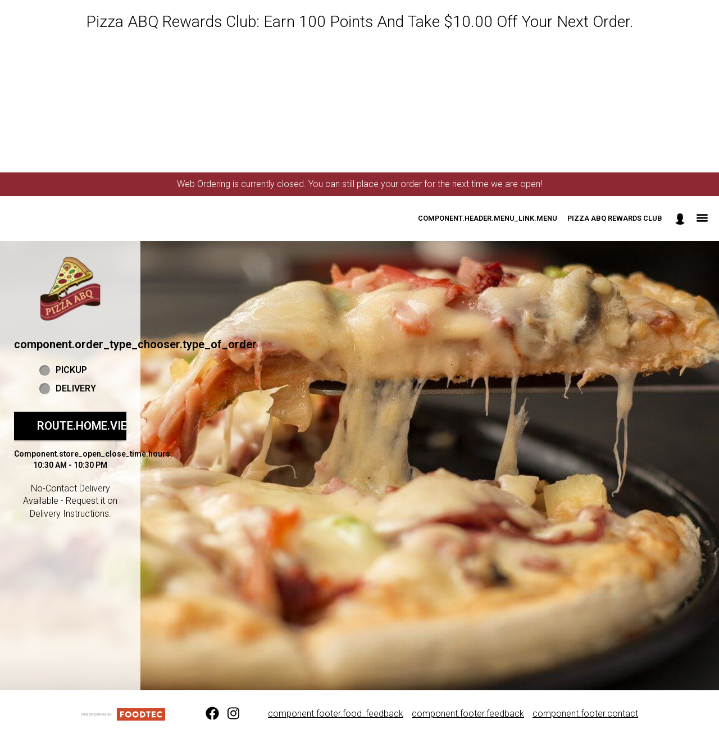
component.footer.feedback (468, 713)
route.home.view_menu (105, 425)
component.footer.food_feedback (335, 713)
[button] (70, 288)
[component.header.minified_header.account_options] (680, 219)
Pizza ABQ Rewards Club (614, 218)
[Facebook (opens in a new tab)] (205, 713)
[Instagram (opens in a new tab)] (227, 713)
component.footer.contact (585, 713)
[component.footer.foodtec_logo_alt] (123, 713)
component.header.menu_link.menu (487, 218)
